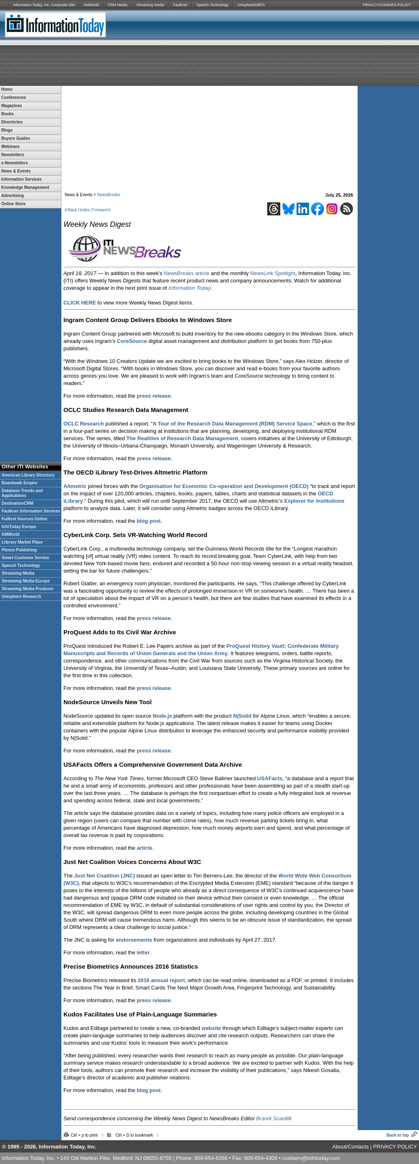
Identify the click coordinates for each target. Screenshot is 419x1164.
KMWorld (91, 5)
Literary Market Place (22, 542)
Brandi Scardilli (274, 1118)
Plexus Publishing (19, 550)
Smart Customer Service (25, 557)
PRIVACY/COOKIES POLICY (387, 5)
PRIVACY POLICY (395, 1147)
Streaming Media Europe (26, 581)
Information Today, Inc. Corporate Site (44, 5)
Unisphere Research (21, 596)
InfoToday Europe (19, 526)
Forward (100, 210)
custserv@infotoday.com (311, 1158)
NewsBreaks (108, 195)
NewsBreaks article (186, 273)
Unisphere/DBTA (251, 5)
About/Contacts (350, 1147)
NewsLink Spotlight (272, 273)
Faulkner (180, 5)
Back (72, 210)
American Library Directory (28, 475)
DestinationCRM (17, 503)
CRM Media (118, 5)
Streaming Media (150, 5)
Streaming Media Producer (28, 588)
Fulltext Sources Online (24, 519)
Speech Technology (212, 5)
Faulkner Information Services (31, 511)
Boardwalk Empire (19, 483)
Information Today (190, 288)
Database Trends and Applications (22, 493)
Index (85, 210)
